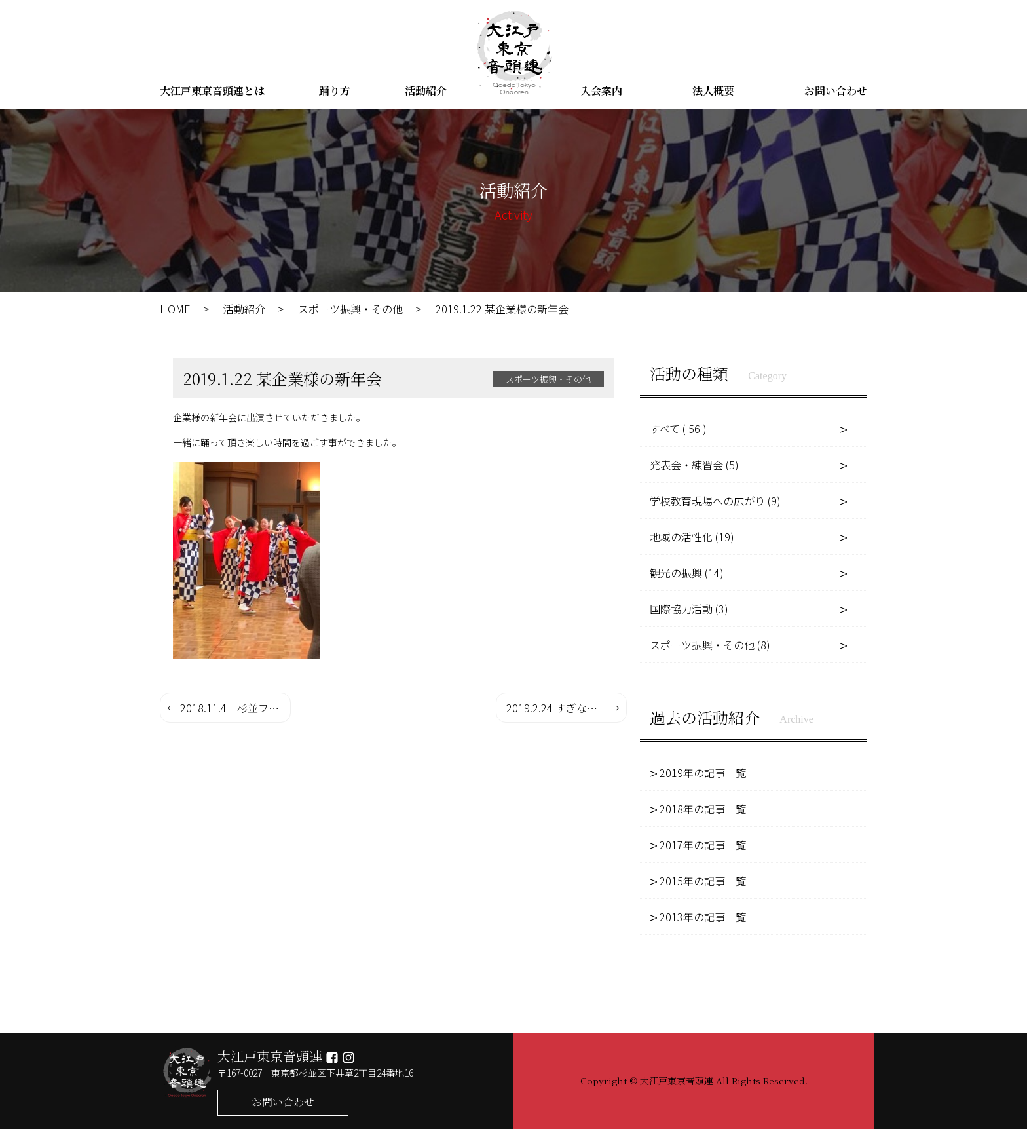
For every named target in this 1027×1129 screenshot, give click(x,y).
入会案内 (601, 90)
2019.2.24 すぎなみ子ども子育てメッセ (566, 708)
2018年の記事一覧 (703, 808)
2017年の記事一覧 (703, 844)
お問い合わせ (835, 90)
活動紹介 (426, 90)
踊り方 (334, 90)
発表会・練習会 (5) (694, 464)
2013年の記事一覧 (703, 917)
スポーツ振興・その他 (350, 308)
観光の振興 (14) (687, 573)
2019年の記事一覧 (703, 772)
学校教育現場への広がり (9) (715, 500)
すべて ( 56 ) (678, 428)
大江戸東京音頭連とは (212, 90)
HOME (175, 308)
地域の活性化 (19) (692, 537)
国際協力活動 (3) (689, 609)
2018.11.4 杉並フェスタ (235, 708)
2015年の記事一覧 (703, 881)
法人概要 (713, 90)
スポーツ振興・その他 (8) (710, 645)
